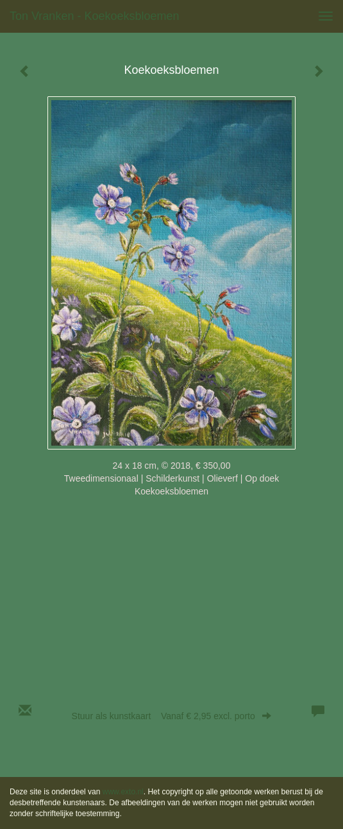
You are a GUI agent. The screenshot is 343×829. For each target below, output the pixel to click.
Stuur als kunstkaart (172, 716)
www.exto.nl (123, 791)
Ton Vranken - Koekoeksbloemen (95, 16)
